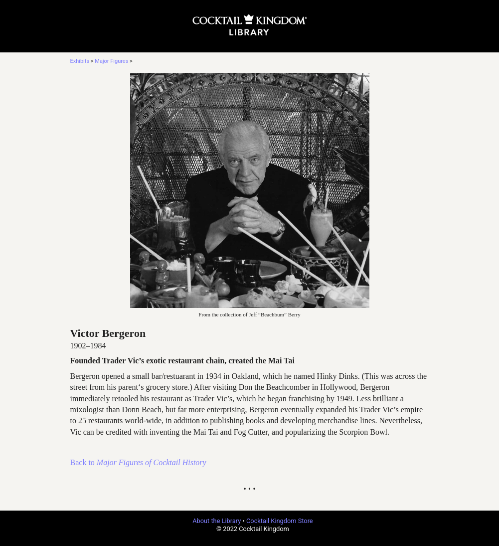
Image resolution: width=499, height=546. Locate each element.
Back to (138, 462)
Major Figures (111, 61)
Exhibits (80, 61)
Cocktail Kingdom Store (279, 521)
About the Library (216, 521)
